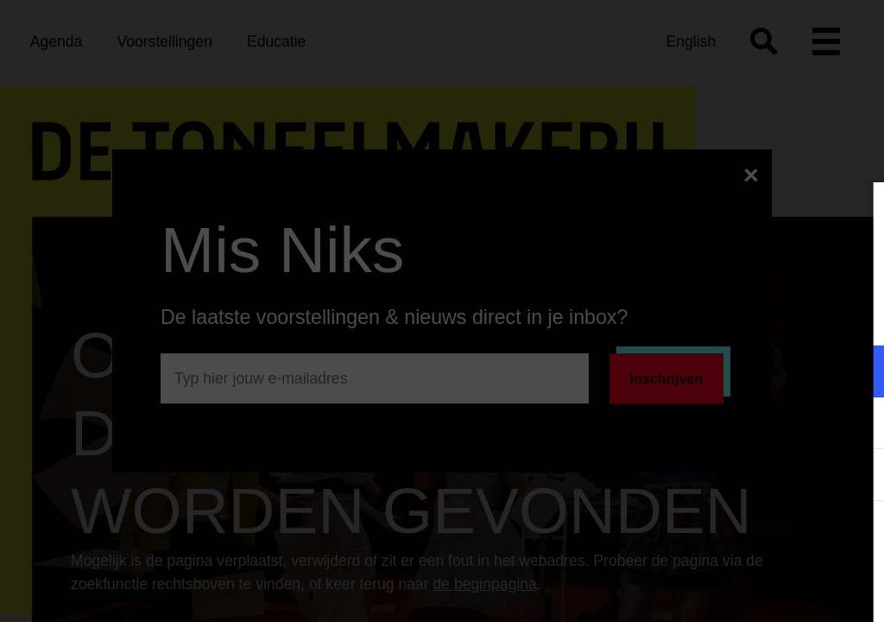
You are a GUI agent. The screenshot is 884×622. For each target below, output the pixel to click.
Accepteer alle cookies (737, 539)
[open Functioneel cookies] (856, 373)
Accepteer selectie (737, 589)
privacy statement (668, 315)
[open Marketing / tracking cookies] (856, 425)
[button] (720, 371)
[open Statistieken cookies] (856, 477)
